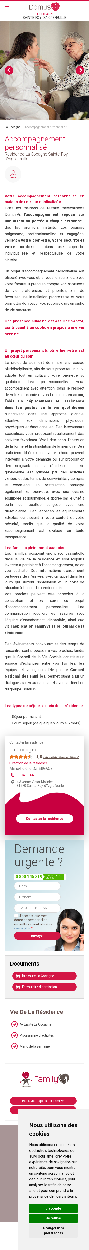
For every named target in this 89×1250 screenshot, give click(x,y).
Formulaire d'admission (36, 987)
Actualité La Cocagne (31, 1024)
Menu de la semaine (30, 1046)
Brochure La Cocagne (35, 976)
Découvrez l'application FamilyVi (43, 1101)
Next (80, 70)
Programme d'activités (32, 1035)
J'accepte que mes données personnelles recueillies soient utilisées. (35, 922)
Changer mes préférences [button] (53, 1230)
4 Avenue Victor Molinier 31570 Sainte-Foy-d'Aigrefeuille (40, 784)
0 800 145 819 (29, 876)
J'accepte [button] (53, 1208)
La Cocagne (12, 127)
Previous (9, 70)
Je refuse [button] (53, 1218)
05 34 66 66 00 (27, 775)
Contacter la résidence (44, 819)
